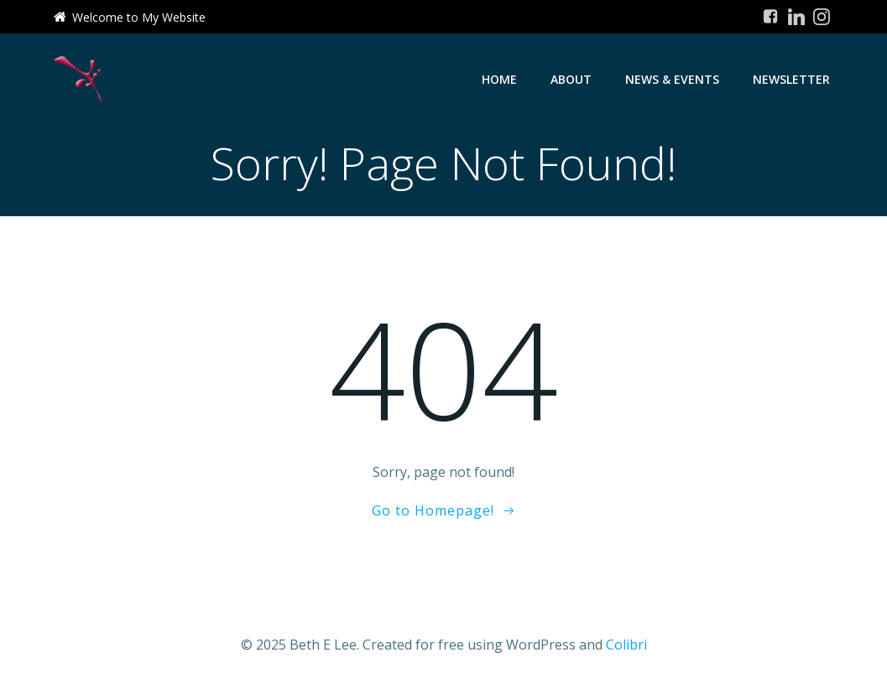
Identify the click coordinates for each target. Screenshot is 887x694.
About (571, 79)
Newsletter (791, 79)
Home (499, 79)
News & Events (672, 79)
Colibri (626, 644)
